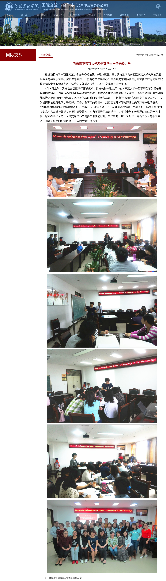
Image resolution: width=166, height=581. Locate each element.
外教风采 (107, 15)
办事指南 (124, 15)
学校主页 (157, 15)
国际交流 (74, 15)
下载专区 (140, 15)
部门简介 (25, 15)
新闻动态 (41, 15)
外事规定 (91, 15)
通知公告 (58, 15)
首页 (8, 15)
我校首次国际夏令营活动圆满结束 (65, 578)
